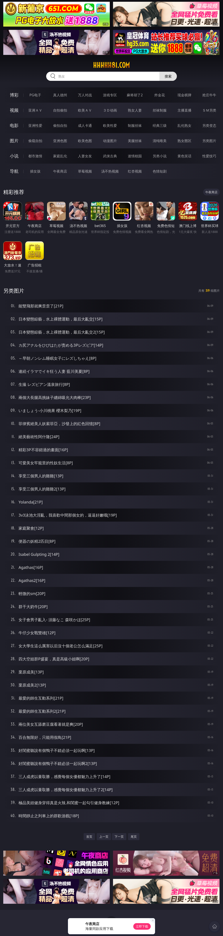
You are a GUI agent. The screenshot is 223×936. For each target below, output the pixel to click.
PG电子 (35, 95)
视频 (14, 110)
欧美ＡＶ (85, 110)
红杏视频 (135, 171)
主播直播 (184, 110)
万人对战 (85, 95)
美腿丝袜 (135, 140)
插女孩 (35, 171)
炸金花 (159, 95)
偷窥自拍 (35, 140)
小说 (14, 156)
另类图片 (209, 140)
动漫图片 (110, 140)
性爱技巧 (209, 156)
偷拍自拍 (60, 125)
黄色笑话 (184, 156)
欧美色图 (85, 140)
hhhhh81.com (111, 65)
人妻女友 (85, 156)
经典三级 (160, 125)
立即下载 (142, 926)
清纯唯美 (160, 140)
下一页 (119, 836)
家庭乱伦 (60, 156)
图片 (14, 141)
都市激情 (35, 156)
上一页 (103, 836)
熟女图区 (184, 140)
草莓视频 (85, 171)
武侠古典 (110, 156)
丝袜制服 (160, 110)
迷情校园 (135, 156)
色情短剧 (160, 171)
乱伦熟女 (184, 125)
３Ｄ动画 (110, 110)
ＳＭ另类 (209, 110)
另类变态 (209, 125)
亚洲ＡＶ (35, 110)
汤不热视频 (110, 171)
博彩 (14, 95)
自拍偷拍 (60, 110)
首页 (89, 836)
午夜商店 (60, 171)
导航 (14, 171)
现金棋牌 (184, 95)
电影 (14, 125)
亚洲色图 (60, 140)
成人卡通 (85, 125)
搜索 (168, 76)
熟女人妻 (135, 110)
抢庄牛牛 (209, 95)
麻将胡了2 (135, 95)
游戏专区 (110, 95)
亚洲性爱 (35, 125)
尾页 (134, 836)
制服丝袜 (135, 125)
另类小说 (160, 156)
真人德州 (60, 95)
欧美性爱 (110, 125)
